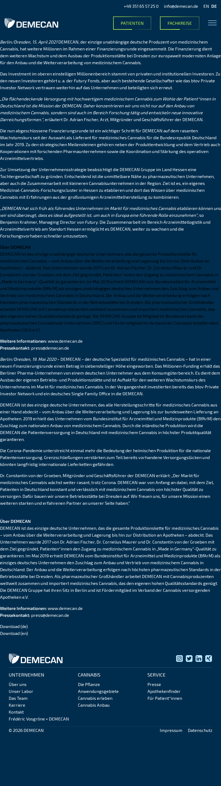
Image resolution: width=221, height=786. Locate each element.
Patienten (132, 23)
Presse (154, 684)
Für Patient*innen (164, 698)
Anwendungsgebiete (98, 691)
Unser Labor (21, 691)
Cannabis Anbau (94, 705)
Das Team (18, 698)
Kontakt (16, 711)
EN (206, 6)
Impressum (171, 730)
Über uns (18, 684)
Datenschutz (200, 730)
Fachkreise (179, 23)
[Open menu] (212, 23)
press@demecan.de (50, 347)
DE (214, 6)
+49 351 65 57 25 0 (141, 6)
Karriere (17, 705)
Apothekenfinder (164, 691)
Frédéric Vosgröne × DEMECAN (39, 718)
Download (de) (14, 626)
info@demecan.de (181, 6)
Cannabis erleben (95, 698)
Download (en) (14, 633)
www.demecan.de (65, 341)
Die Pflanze (89, 684)
